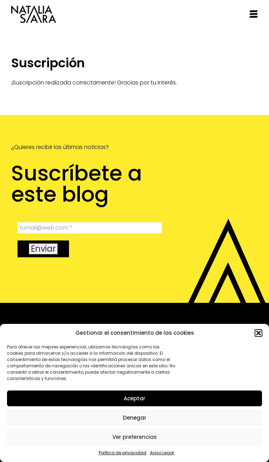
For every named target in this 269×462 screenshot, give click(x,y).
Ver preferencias (134, 437)
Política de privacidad (122, 453)
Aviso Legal (162, 453)
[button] (258, 333)
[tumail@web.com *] (90, 227)
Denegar (134, 417)
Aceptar (134, 398)
